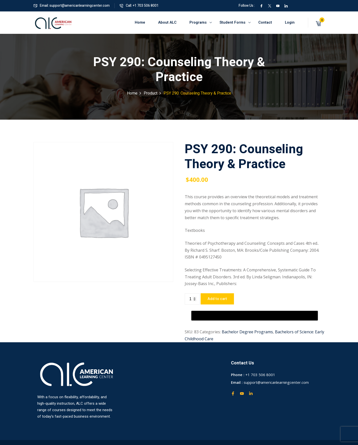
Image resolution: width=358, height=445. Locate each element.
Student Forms (232, 22)
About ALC (167, 22)
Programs (198, 22)
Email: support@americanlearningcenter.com (72, 5)
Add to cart (217, 298)
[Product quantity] (192, 299)
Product (150, 93)
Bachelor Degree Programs (247, 332)
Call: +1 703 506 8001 (139, 5)
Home (140, 22)
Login (290, 22)
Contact (265, 22)
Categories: (210, 332)
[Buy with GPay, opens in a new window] (254, 316)
